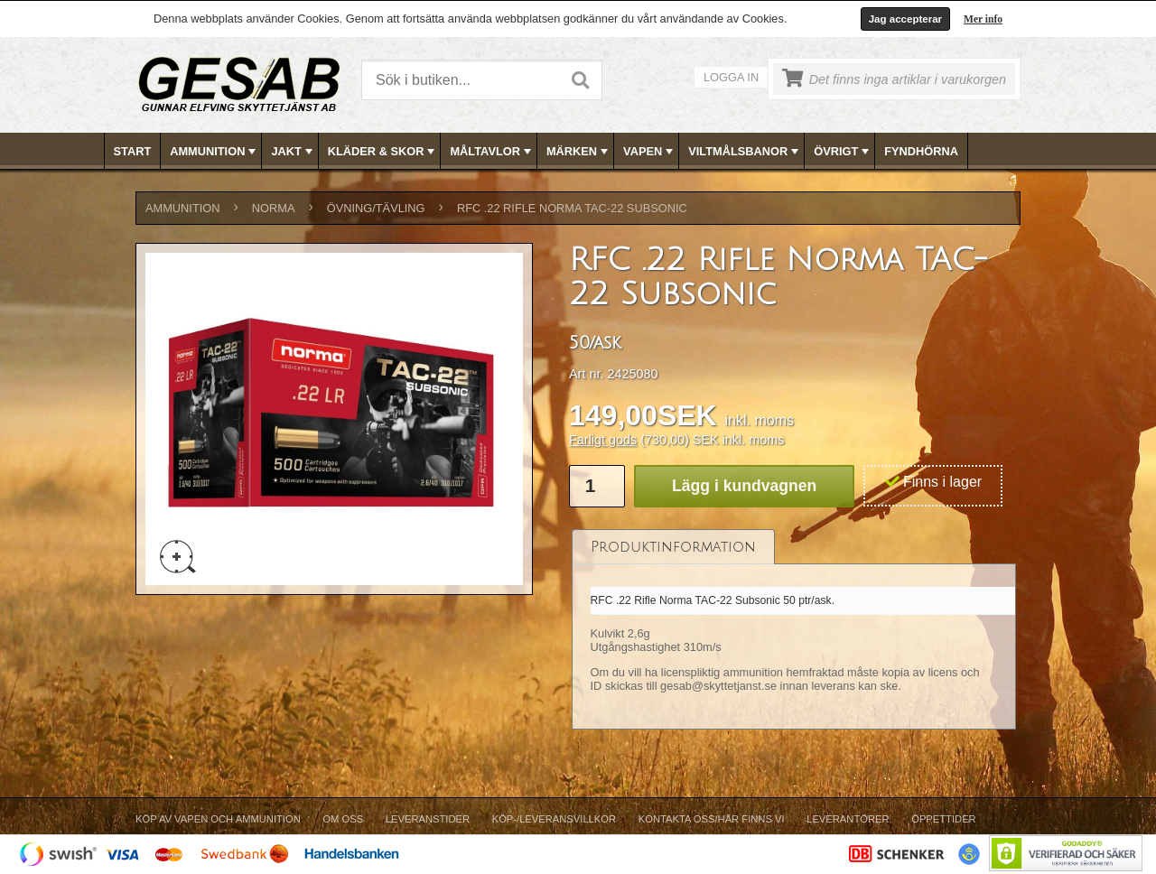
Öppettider (943, 819)
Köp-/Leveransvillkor (554, 819)
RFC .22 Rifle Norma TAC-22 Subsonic (572, 208)
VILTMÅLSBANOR (745, 151)
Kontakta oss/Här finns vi (712, 819)
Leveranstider (428, 819)
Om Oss (342, 819)
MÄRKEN (578, 151)
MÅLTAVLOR (492, 151)
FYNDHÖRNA (921, 151)
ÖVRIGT (843, 151)
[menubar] (579, 151)
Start (133, 151)
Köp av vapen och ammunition (218, 819)
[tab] (673, 546)
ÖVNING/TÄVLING (376, 208)
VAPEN (649, 151)
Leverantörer (847, 819)
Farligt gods (603, 439)
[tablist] (794, 629)
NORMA (273, 208)
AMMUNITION (214, 151)
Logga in (731, 77)
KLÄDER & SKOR (383, 151)
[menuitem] (133, 151)
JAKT (293, 151)
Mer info (983, 19)
